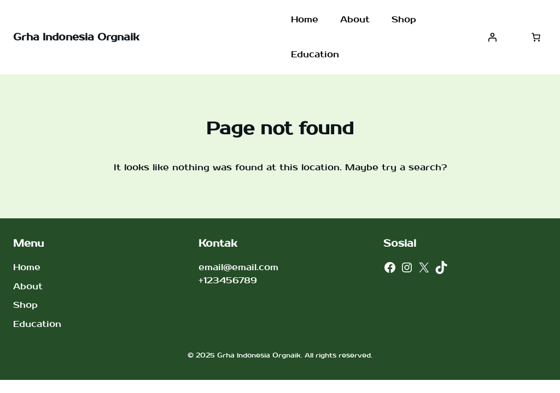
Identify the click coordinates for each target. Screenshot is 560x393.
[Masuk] (492, 37)
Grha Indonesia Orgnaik (76, 37)
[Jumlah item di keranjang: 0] (536, 37)
